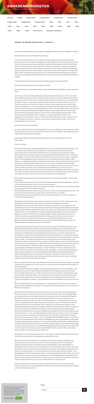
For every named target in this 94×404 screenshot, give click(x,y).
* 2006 (10, 30)
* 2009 (60, 26)
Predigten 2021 (26, 22)
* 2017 (68, 22)
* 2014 (18, 26)
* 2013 (27, 26)
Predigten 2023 (73, 17)
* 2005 (19, 30)
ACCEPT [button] (18, 398)
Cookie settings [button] (9, 398)
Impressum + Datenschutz (54, 30)
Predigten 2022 (12, 22)
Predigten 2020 (40, 22)
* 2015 (10, 26)
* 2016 (77, 22)
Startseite (10, 17)
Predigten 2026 (31, 17)
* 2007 (78, 26)
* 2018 (60, 22)
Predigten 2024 (59, 17)
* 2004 (27, 30)
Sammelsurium (38, 30)
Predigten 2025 (45, 17)
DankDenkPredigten (28, 6)
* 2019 (51, 22)
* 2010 (52, 26)
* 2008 (69, 26)
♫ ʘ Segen (20, 17)
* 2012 (35, 26)
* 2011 (43, 26)
